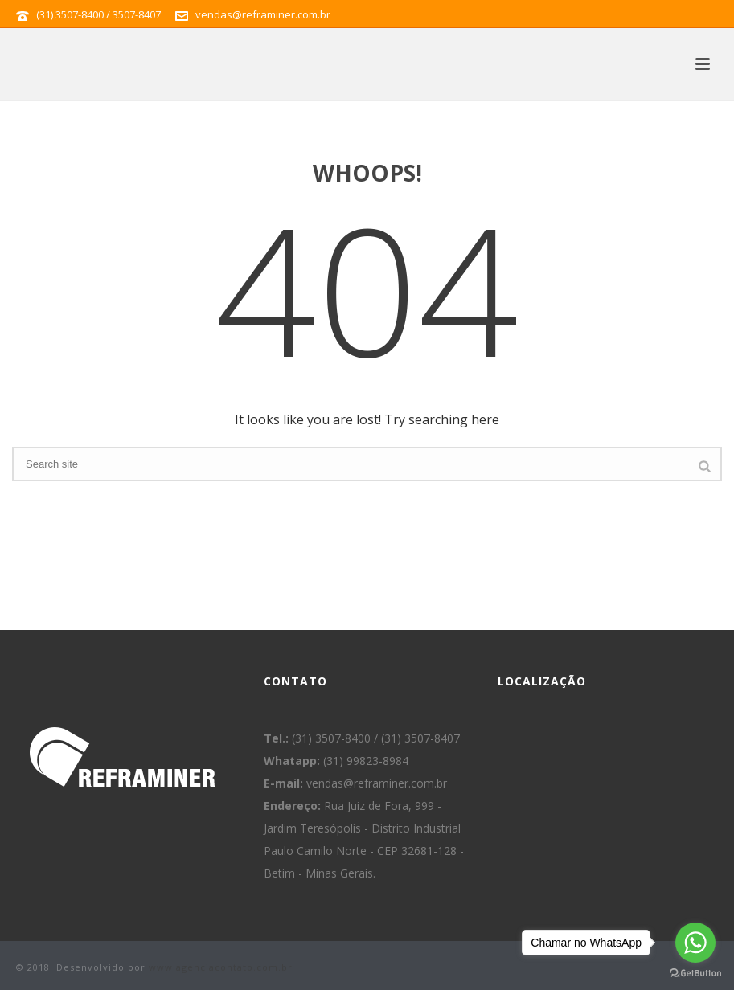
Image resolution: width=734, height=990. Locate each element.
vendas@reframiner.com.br (262, 14)
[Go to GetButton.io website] (695, 973)
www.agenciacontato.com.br (221, 967)
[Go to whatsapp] (695, 942)
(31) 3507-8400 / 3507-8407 (98, 14)
